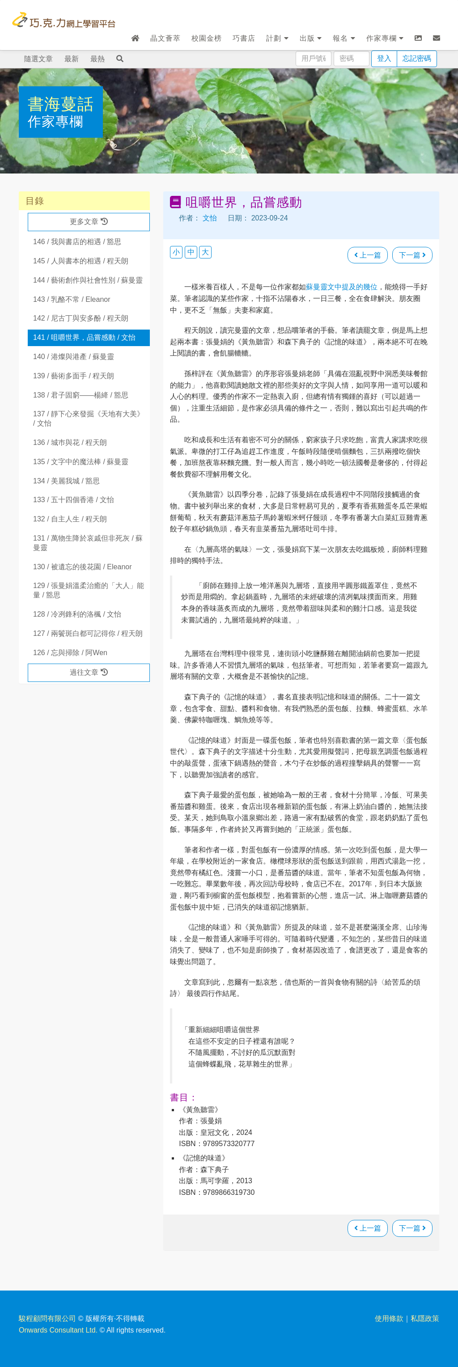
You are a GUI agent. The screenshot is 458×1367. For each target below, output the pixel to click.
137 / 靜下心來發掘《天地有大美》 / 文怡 (88, 418)
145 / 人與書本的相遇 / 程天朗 (80, 261)
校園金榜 (206, 38)
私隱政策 (425, 1318)
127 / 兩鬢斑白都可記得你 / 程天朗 (88, 633)
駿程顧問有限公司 (47, 1318)
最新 (71, 59)
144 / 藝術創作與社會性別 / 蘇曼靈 (88, 280)
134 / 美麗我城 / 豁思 (66, 481)
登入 (384, 58)
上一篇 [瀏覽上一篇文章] (367, 255)
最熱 (97, 59)
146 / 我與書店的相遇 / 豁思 (77, 241)
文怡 (210, 218)
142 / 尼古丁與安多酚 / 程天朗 (80, 318)
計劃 (277, 38)
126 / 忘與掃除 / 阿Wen (70, 652)
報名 (344, 38)
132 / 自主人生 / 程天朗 (70, 519)
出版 (311, 38)
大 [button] (205, 252)
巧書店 (244, 38)
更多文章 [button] (88, 221)
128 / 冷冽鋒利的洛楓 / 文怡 (77, 614)
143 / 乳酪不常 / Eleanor (71, 299)
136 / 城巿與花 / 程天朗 (70, 442)
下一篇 (412, 255)
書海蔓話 (61, 104)
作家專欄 (385, 38)
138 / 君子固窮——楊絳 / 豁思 (80, 395)
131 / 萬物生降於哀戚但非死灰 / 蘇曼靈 (88, 542)
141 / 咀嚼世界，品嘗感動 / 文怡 (84, 337)
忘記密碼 (417, 58)
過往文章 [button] (88, 672)
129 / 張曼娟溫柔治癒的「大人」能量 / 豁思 (88, 590)
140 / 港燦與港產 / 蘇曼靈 (73, 356)
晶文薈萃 (165, 38)
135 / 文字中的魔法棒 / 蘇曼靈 (80, 462)
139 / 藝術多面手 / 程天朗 (73, 376)
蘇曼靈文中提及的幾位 (341, 287)
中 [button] (191, 252)
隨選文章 (38, 59)
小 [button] (176, 252)
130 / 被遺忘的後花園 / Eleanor (82, 567)
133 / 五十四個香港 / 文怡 (73, 500)
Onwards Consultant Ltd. (58, 1330)
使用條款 (389, 1318)
